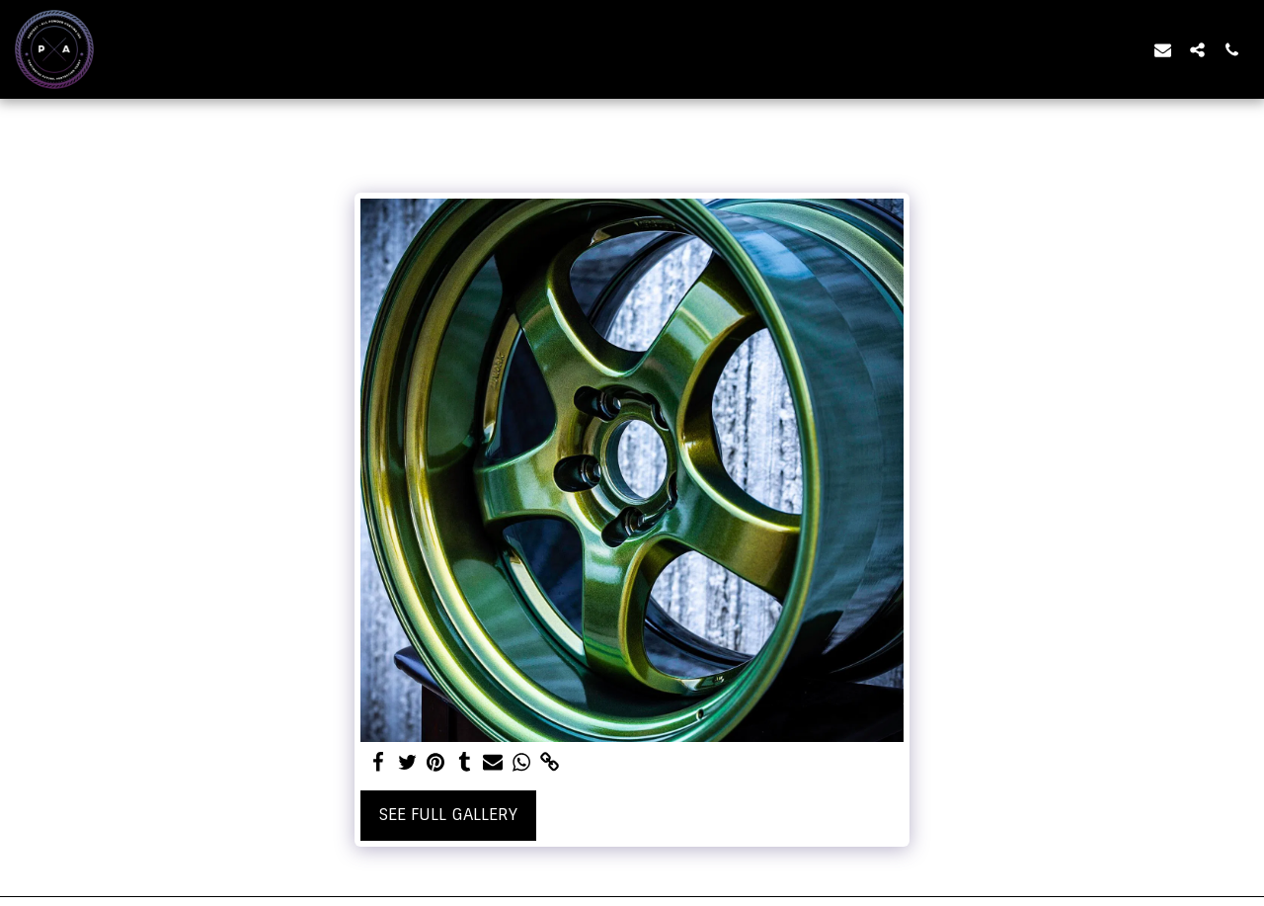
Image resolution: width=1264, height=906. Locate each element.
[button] (1162, 49)
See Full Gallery (448, 814)
